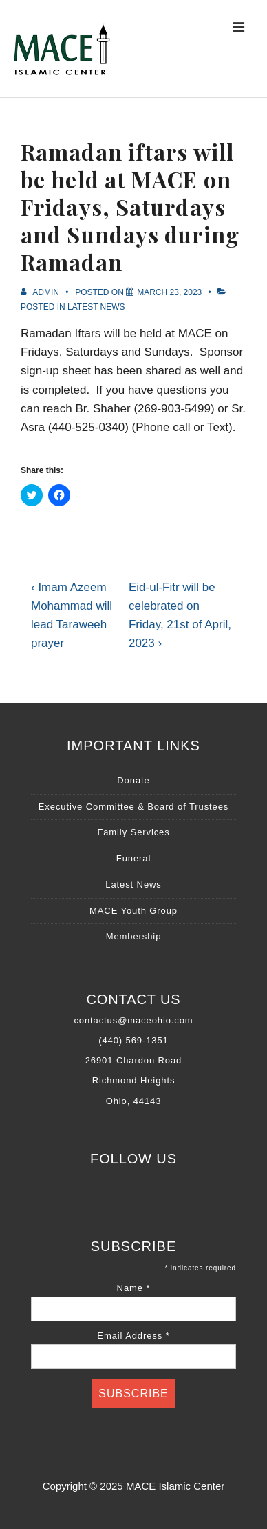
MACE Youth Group (133, 911)
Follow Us (133, 1158)
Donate (133, 780)
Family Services (133, 832)
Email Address (133, 1335)
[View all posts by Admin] (41, 292)
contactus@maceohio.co (129, 1020)
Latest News (96, 307)
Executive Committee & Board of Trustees (133, 806)
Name (134, 1288)
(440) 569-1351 (133, 1040)
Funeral (133, 858)
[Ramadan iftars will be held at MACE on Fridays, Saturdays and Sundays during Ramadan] (169, 292)
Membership (134, 936)
